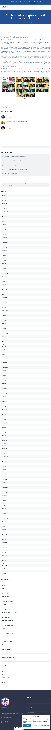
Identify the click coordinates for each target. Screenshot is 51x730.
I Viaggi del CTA (6, 609)
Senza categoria (7, 32)
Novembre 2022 (5, 305)
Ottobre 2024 (4, 245)
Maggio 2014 (4, 565)
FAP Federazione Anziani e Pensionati (11, 606)
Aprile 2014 (4, 568)
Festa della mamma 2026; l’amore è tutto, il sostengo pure (16, 123)
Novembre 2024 (5, 242)
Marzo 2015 (4, 539)
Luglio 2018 (4, 435)
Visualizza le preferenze (45, 725)
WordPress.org (5, 682)
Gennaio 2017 (4, 482)
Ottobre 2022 (4, 307)
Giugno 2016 (4, 500)
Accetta (27, 725)
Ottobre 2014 (4, 552)
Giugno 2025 (4, 224)
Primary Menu (48, 7)
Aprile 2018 (4, 443)
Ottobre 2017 (4, 458)
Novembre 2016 (5, 487)
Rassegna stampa (6, 646)
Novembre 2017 (5, 456)
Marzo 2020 (4, 383)
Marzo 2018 (4, 445)
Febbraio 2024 (4, 265)
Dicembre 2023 (4, 271)
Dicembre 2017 (4, 453)
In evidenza (5, 614)
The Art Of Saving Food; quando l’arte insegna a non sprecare (16, 169)
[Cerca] (25, 147)
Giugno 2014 (4, 563)
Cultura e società (6, 596)
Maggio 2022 (4, 318)
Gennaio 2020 (4, 388)
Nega (36, 725)
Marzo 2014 (4, 570)
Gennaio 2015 (4, 544)
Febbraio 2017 (4, 479)
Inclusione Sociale (7, 617)
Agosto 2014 (4, 557)
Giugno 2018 (4, 437)
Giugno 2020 (4, 375)
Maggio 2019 (4, 409)
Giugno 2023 (4, 286)
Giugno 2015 (4, 531)
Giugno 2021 (4, 344)
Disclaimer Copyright (5, 722)
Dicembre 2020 (4, 359)
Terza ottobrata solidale (9, 660)
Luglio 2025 (4, 221)
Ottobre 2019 (4, 396)
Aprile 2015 (4, 537)
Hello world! (10, 185)
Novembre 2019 (5, 393)
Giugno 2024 (4, 255)
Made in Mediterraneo (7, 625)
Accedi (22, 3)
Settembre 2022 (5, 310)
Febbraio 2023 (4, 297)
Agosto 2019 (4, 401)
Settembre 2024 (5, 247)
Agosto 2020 (4, 370)
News (2, 32)
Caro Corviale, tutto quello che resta (11, 173)
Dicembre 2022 (4, 302)
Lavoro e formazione (7, 620)
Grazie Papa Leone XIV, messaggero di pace (12, 165)
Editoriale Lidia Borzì (7, 601)
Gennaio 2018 (4, 451)
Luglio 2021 (4, 341)
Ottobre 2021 (4, 336)
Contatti (17, 3)
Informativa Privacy (4, 721)
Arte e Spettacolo (32, 712)
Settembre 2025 (5, 216)
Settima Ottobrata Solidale (9, 652)
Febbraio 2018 (4, 448)
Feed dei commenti (6, 679)
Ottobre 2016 (4, 490)
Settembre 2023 (5, 278)
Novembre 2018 (5, 424)
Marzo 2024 (4, 263)
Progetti (4, 638)
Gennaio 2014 (4, 573)
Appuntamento (33, 3)
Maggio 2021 (4, 346)
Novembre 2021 (5, 333)
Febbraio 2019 (4, 417)
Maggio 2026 (4, 195)
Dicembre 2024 (4, 239)
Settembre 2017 (5, 461)
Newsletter (5, 630)
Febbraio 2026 (4, 203)
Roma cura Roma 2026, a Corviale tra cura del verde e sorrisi (16, 118)
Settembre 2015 (5, 524)
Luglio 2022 (4, 312)
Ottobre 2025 (4, 213)
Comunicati (5, 593)
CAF (3, 588)
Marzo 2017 (4, 477)
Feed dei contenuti (5, 677)
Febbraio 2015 (4, 542)
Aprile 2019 (4, 411)
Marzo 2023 (4, 294)
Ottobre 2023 (4, 276)
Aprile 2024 (4, 260)
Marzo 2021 (4, 351)
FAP (28, 704)
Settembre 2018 (5, 430)
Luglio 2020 (4, 372)
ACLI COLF (30, 710)
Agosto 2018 (4, 432)
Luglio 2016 (4, 497)
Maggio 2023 (4, 289)
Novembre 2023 (5, 273)
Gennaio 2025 (4, 237)
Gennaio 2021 (4, 357)
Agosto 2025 (4, 219)
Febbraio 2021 (4, 354)
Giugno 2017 (4, 469)
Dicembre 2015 (4, 516)
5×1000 (3, 585)
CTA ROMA (30, 707)
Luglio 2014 (4, 560)
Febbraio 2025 (4, 234)
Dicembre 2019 (4, 391)
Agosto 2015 (4, 526)
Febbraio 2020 (4, 385)
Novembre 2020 (5, 362)
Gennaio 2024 (4, 268)
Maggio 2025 (4, 226)
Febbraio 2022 (4, 325)
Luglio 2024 (4, 252)
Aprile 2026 (4, 198)
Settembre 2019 (5, 398)
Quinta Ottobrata (7, 644)
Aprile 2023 (4, 292)
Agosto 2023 (4, 281)
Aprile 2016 (4, 505)
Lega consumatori (6, 622)
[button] (48, 716)
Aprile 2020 (4, 380)
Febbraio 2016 (4, 510)
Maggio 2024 (4, 258)
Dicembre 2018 (4, 422)
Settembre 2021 (5, 338)
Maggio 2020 (4, 378)
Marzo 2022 (4, 323)
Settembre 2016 (5, 492)
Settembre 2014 (5, 555)
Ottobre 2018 (4, 427)
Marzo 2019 (4, 414)
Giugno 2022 (4, 315)
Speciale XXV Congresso (8, 654)
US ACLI (4, 665)
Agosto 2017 (4, 464)
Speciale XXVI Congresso (8, 657)
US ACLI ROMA (31, 702)
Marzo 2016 (4, 508)
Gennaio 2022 (4, 328)
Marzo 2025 (4, 232)
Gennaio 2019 (4, 419)
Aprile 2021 (4, 349)
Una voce (4, 662)
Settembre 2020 (5, 367)
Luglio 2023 (4, 284)
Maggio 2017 (4, 471)
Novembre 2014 (5, 550)
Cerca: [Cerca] (49, 147)
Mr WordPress (4, 185)
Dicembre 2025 (4, 208)
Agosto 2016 (4, 495)
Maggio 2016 (4, 503)
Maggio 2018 (4, 440)
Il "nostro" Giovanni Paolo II (9, 612)
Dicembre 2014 (4, 547)
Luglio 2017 (4, 466)
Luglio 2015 (4, 529)
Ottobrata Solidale (7, 633)
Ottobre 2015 (4, 521)
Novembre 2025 (5, 211)
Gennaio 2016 (4, 513)
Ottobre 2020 (4, 365)
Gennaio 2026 (4, 206)
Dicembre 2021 (4, 331)
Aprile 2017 (4, 474)
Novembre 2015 (5, 518)
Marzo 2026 (4, 200)
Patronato (5, 636)
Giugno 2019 (4, 406)
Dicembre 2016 (4, 484)
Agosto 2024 (4, 250)
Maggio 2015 (4, 534)
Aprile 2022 (4, 320)
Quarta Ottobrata (7, 641)
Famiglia (4, 604)
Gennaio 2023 (4, 299)
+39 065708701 (28, 1)
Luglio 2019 (4, 404)
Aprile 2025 (4, 229)
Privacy (27, 3)
